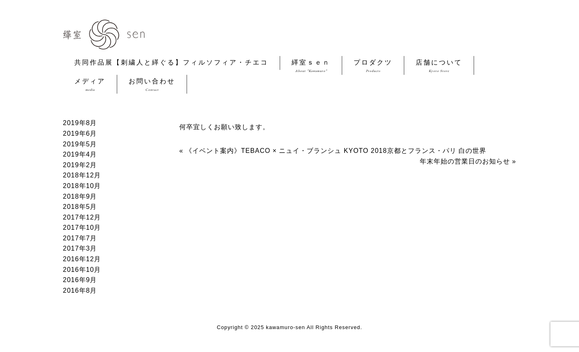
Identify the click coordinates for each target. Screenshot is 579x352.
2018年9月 (80, 196)
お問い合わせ (152, 85)
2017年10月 (82, 227)
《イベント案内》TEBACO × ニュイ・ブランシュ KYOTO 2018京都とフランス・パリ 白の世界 (335, 150)
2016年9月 (80, 279)
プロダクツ (373, 66)
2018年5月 (80, 206)
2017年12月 (82, 217)
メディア (89, 85)
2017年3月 (80, 248)
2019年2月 (80, 164)
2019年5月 (80, 144)
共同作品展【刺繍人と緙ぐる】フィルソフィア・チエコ (171, 63)
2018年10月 (82, 185)
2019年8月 (80, 122)
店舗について (439, 66)
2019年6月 (80, 133)
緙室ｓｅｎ (311, 66)
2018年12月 (82, 175)
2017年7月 (80, 238)
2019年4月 (80, 154)
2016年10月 (82, 269)
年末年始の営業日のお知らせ (465, 161)
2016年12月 (82, 259)
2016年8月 (80, 290)
